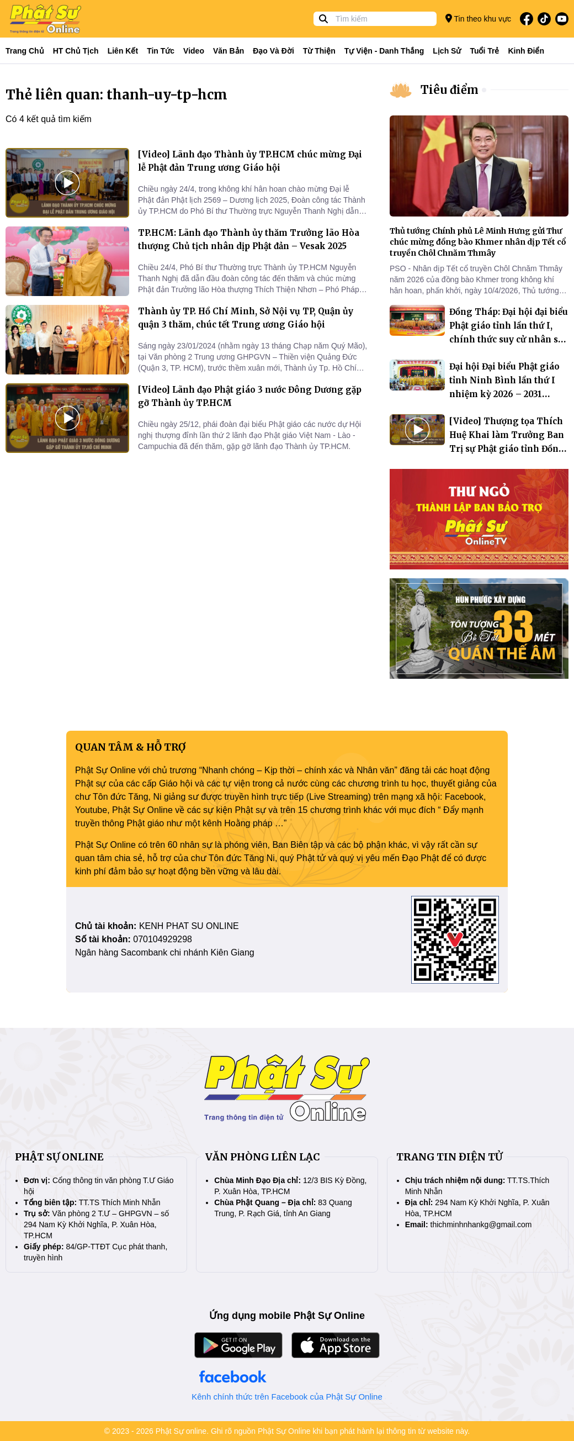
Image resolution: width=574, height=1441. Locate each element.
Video (193, 50)
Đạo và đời (273, 50)
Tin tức (160, 50)
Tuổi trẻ (484, 50)
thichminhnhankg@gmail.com (481, 1224)
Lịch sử (447, 50)
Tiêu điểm (450, 90)
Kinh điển (526, 50)
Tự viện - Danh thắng (384, 50)
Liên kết (123, 50)
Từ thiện (319, 50)
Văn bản (228, 50)
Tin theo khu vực (478, 18)
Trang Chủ (25, 50)
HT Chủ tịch (76, 50)
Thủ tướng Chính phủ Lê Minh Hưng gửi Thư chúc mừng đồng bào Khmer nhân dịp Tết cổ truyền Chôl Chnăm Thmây (478, 242)
